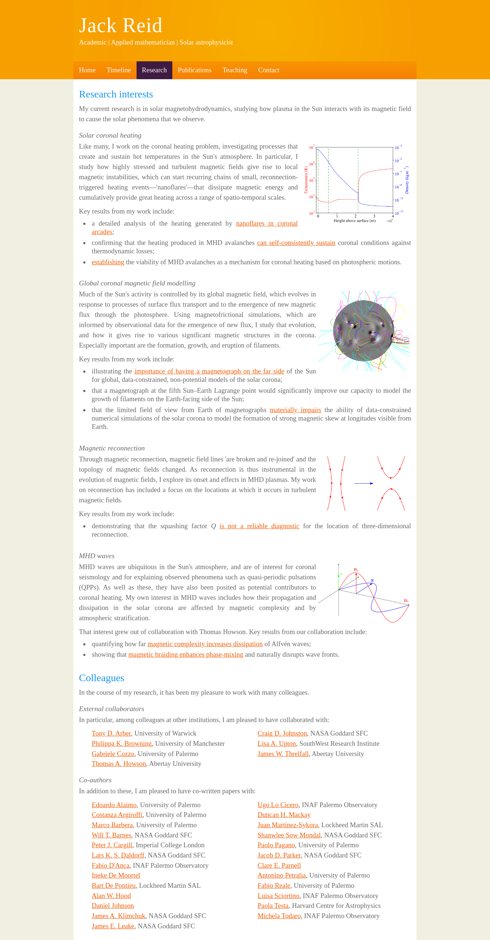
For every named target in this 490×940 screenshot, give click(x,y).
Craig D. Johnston (282, 733)
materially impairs (295, 410)
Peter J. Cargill (112, 845)
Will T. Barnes (111, 835)
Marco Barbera (112, 825)
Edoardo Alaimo (114, 805)
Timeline (119, 70)
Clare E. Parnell (279, 865)
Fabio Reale (273, 885)
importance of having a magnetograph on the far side (209, 371)
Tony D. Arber (111, 733)
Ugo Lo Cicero (277, 805)
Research (154, 70)
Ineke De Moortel (116, 875)
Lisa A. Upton (276, 743)
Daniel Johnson (113, 905)
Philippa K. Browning (122, 743)
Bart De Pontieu (113, 885)
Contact (268, 70)
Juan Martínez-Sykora (287, 825)
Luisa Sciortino (278, 895)
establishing (108, 262)
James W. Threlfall (283, 753)
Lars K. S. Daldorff (118, 855)
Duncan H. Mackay (284, 814)
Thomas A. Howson (119, 763)
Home (87, 70)
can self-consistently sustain (296, 242)
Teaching (234, 70)
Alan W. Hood (111, 895)
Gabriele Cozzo (113, 753)
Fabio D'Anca (110, 865)
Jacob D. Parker (278, 855)
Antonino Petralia (281, 875)
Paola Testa (272, 905)
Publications (194, 70)
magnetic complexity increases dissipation (205, 644)
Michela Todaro (278, 916)
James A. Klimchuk (118, 916)
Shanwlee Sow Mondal (289, 835)
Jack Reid (120, 25)
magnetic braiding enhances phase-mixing (186, 654)
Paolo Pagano (276, 845)
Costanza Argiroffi (117, 814)
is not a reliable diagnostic (259, 526)
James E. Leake (113, 926)
